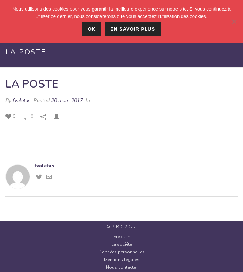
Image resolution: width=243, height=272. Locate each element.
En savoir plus (132, 29)
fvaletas (22, 100)
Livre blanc (121, 237)
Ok (92, 29)
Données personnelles (122, 252)
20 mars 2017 (67, 100)
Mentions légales (121, 260)
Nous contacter (121, 267)
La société (121, 244)
